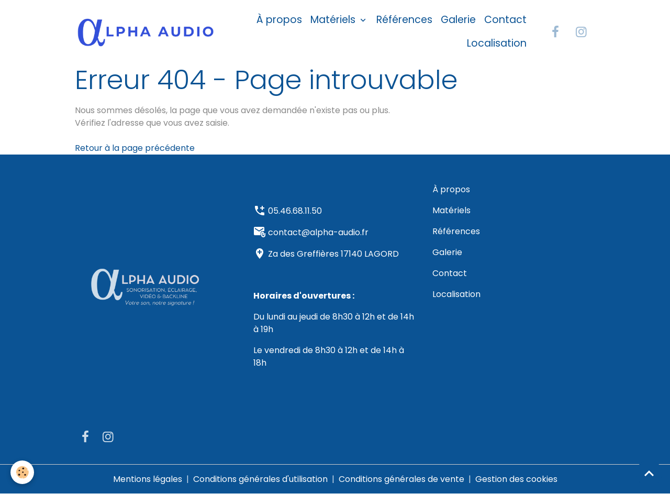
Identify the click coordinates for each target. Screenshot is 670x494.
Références (404, 20)
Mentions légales (147, 479)
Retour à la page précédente (135, 148)
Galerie (458, 20)
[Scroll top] (649, 473)
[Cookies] (22, 472)
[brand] (145, 32)
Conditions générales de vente (401, 479)
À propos (279, 20)
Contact (505, 20)
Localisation (497, 43)
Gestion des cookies (516, 479)
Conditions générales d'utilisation (260, 479)
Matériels (334, 20)
